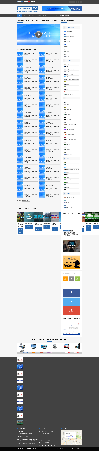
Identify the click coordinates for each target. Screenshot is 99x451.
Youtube (71, 309)
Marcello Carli (68, 202)
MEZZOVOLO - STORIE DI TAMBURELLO (72, 169)
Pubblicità (56, 15)
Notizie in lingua (68, 44)
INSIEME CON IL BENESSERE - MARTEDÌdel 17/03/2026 (53, 116)
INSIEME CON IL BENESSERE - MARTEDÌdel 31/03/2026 (53, 88)
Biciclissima (68, 164)
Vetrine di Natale (69, 207)
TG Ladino (67, 54)
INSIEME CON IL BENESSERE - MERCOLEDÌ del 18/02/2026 (31, 173)
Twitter (71, 300)
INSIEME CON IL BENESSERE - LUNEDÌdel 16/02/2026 (31, 178)
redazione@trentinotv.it (45, 442)
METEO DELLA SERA (28, 401)
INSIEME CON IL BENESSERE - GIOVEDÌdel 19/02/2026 (53, 167)
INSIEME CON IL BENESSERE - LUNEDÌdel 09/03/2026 (53, 133)
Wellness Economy (69, 154)
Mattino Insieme (68, 76)
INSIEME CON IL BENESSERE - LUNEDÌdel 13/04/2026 (31, 66)
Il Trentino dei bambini (70, 129)
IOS (71, 278)
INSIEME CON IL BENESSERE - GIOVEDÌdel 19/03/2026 (53, 111)
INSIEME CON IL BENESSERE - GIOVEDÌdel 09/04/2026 (31, 71)
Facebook (71, 292)
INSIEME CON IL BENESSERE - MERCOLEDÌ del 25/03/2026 (53, 99)
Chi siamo (25, 15)
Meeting (67, 81)
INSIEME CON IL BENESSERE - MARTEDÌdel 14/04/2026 (53, 60)
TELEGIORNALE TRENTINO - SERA (32, 408)
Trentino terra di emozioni (70, 152)
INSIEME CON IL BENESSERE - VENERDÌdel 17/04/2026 (31, 54)
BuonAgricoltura (69, 64)
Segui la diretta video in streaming (71, 247)
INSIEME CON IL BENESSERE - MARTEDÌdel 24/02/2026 (31, 161)
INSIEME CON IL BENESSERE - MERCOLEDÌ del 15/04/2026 (31, 60)
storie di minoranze (69, 94)
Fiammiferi (68, 114)
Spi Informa (68, 91)
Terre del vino (68, 142)
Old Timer (67, 174)
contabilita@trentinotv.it (45, 438)
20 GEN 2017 (66, 230)
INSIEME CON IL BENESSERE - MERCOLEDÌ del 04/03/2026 (31, 144)
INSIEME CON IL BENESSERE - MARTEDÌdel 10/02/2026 (31, 189)
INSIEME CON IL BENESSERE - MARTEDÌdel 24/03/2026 (31, 105)
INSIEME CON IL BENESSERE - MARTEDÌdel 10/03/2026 (31, 133)
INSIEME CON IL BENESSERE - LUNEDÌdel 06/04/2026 (53, 77)
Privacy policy (71, 448)
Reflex (67, 89)
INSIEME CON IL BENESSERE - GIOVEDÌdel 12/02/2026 (31, 184)
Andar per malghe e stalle (70, 106)
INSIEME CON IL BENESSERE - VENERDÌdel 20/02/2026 (31, 167)
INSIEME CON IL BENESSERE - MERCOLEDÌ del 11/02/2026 (53, 184)
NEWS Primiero (68, 41)
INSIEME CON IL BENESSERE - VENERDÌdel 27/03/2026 (53, 94)
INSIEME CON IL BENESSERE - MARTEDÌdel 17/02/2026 (53, 173)
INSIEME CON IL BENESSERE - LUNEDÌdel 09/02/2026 (53, 189)
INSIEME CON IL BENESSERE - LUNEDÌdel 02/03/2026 (31, 150)
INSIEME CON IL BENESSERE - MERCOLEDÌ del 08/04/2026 (53, 71)
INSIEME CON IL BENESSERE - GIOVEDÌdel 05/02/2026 (53, 195)
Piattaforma (31, 15)
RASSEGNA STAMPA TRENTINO (31, 387)
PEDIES (26, 422)
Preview (67, 177)
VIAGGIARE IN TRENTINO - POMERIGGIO (33, 359)
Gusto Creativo (68, 119)
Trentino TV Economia (70, 36)
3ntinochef (68, 101)
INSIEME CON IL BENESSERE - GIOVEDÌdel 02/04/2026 (53, 83)
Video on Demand (26, 200)
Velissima (67, 187)
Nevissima (67, 172)
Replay (67, 182)
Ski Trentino (68, 184)
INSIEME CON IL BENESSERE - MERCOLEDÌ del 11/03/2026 (53, 128)
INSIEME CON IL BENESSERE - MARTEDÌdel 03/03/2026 (53, 144)
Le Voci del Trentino (69, 74)
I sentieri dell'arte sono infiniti (71, 124)
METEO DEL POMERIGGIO (30, 380)
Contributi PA (79, 448)
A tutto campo (68, 162)
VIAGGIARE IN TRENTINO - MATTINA (32, 373)
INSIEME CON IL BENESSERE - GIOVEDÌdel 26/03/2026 (31, 99)
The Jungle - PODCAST (70, 144)
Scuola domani (68, 49)
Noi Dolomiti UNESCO (70, 134)
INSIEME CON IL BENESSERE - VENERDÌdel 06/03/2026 (31, 139)
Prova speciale (68, 179)
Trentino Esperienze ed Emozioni (71, 147)
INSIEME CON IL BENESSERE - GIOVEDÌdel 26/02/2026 (31, 156)
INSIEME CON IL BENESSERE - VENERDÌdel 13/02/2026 (53, 178)
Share (50, 15)
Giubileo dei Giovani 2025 (70, 197)
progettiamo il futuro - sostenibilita (72, 86)
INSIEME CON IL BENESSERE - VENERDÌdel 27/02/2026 (53, 150)
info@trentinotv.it (44, 435)
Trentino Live (71, 245)
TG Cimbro (68, 51)
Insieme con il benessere (70, 167)
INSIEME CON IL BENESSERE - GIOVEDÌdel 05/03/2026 (53, 139)
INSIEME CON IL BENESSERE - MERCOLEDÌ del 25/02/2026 (53, 156)
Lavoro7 (67, 71)
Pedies (67, 46)
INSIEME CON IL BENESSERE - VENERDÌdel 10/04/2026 (53, 66)
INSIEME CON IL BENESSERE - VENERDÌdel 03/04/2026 (31, 83)
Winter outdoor (68, 189)
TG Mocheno (68, 56)
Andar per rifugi (68, 109)
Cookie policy (63, 448)
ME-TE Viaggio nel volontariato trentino (72, 79)
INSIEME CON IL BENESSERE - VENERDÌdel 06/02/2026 (31, 195)
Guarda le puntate (20, 231)
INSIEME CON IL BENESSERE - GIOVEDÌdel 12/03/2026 (31, 128)
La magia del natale (69, 199)
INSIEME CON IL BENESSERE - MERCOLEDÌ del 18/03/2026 (31, 116)
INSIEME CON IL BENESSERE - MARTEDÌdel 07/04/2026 (31, 77)
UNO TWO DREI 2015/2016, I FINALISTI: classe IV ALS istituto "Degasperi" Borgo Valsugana (71, 234)
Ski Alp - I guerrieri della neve (71, 139)
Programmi (38, 15)
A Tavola (67, 104)
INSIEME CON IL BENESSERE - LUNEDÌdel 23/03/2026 (53, 105)
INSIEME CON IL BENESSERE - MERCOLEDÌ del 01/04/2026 (31, 88)
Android (77, 278)
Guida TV (45, 15)
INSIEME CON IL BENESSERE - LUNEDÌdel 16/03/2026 (31, 122)
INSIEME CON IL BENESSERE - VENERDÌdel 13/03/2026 (53, 122)
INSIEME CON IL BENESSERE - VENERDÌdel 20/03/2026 (31, 111)
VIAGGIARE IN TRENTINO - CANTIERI (32, 394)
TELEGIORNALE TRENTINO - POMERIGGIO (33, 366)
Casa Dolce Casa (69, 111)
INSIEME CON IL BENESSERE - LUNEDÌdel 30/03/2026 (31, 94)
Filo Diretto (68, 66)
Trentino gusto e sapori (70, 149)
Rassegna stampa (69, 31)
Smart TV (65, 278)
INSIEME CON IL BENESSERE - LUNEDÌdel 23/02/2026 (53, 161)
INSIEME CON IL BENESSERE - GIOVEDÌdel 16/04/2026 (53, 54)
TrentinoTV (68, 204)
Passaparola (68, 84)
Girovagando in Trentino (70, 69)
